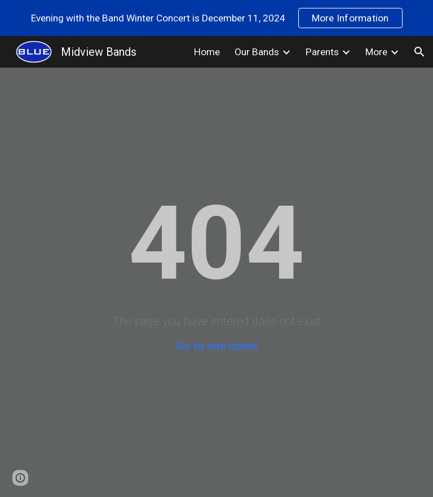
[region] (216, 18)
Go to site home (217, 346)
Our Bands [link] (257, 51)
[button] (419, 51)
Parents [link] (322, 51)
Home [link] (207, 51)
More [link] (376, 51)
